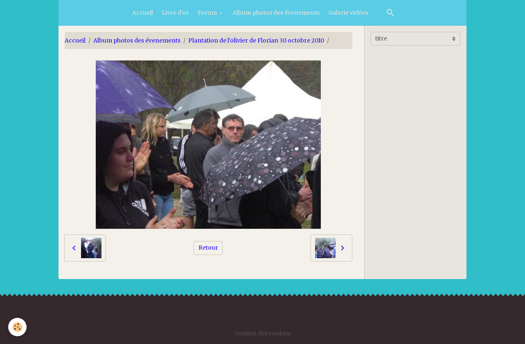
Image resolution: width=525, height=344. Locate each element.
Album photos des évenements (276, 12)
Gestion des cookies (262, 333)
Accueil (142, 12)
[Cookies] (17, 327)
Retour (208, 247)
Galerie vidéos (348, 12)
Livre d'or (175, 12)
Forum (208, 12)
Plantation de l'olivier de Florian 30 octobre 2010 (256, 40)
